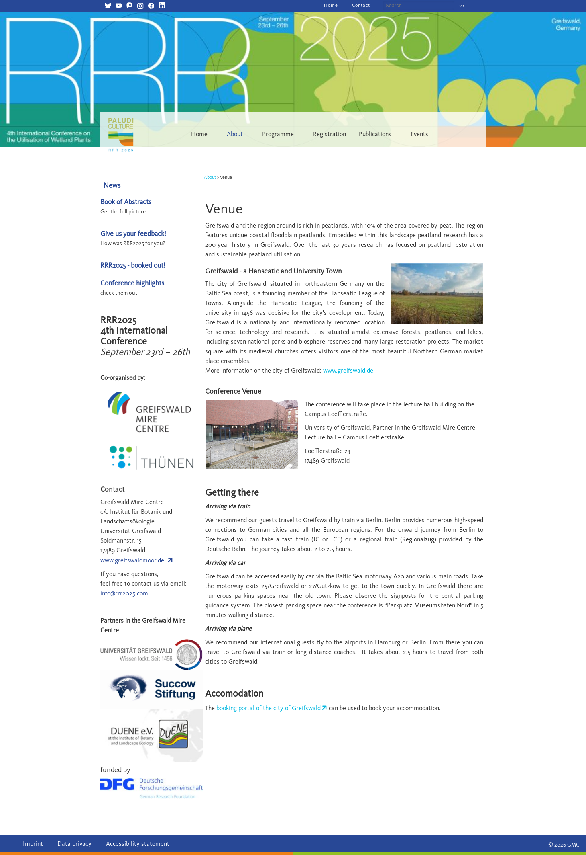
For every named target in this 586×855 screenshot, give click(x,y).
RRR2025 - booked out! (132, 265)
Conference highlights (132, 283)
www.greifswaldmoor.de (132, 560)
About (210, 177)
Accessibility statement (137, 843)
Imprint (33, 843)
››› (461, 6)
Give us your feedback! (133, 233)
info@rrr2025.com (124, 593)
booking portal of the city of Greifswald (268, 708)
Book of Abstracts (125, 201)
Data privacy (74, 843)
